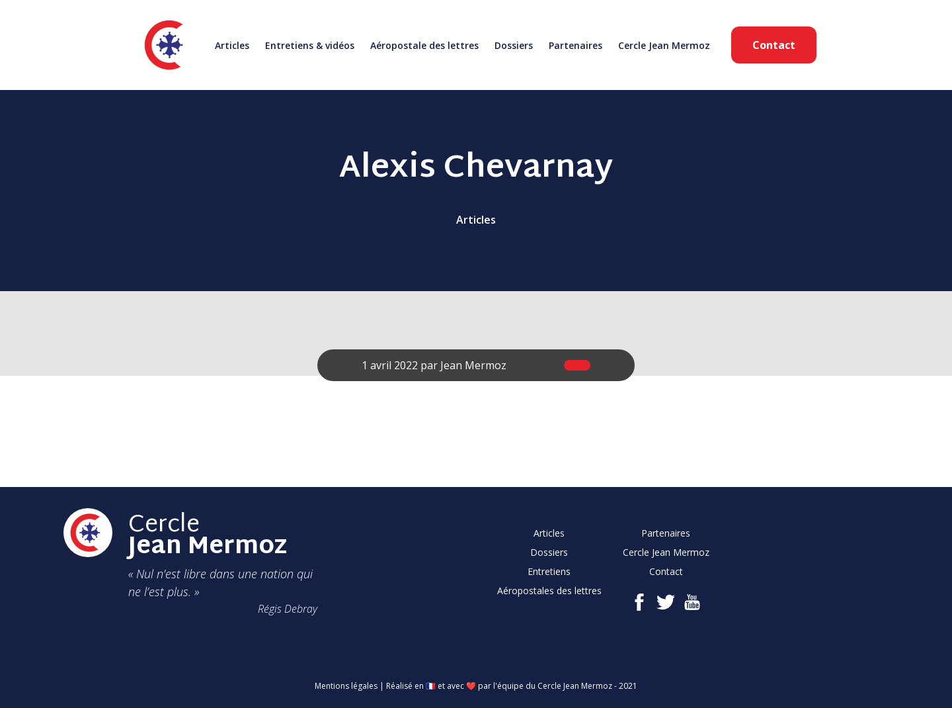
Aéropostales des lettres (549, 590)
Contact (773, 45)
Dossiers (514, 45)
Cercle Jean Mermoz (664, 45)
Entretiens (549, 571)
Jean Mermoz (473, 365)
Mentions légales (346, 685)
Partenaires (575, 45)
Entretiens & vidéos (309, 45)
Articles (232, 45)
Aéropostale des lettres (424, 45)
